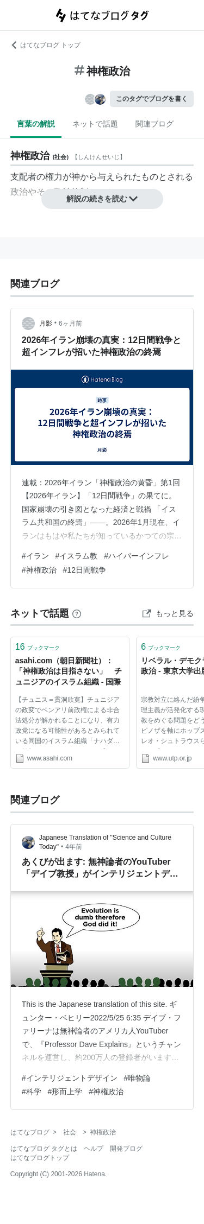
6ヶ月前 (70, 323)
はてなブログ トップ (45, 45)
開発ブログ (126, 1148)
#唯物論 (137, 1078)
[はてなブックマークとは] (76, 613)
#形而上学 (65, 1091)
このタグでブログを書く (152, 99)
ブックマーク (37, 646)
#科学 (31, 1091)
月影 (45, 323)
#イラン (35, 555)
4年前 (73, 847)
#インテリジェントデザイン (70, 1078)
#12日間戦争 (84, 570)
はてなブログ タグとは (43, 1148)
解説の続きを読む (102, 198)
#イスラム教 (76, 555)
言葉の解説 (36, 123)
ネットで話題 (95, 123)
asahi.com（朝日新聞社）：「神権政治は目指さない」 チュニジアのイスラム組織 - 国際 (68, 671)
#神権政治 (39, 570)
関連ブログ (154, 123)
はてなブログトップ (39, 1158)
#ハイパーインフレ (136, 555)
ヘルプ (93, 1148)
